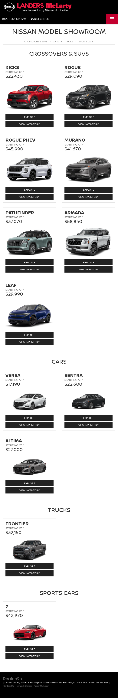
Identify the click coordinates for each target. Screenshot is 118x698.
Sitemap (28, 686)
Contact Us (8, 686)
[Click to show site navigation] (112, 19)
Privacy (19, 686)
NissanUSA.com (41, 686)
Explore (33, 117)
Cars (56, 42)
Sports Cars (86, 42)
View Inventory (29, 124)
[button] (14, 19)
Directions (40, 19)
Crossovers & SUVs (36, 42)
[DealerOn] (12, 678)
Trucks (68, 42)
